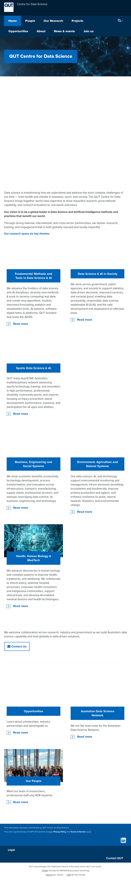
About (41, 31)
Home (12, 21)
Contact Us (17, 646)
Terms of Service (78, 832)
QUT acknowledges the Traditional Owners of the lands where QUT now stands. (65, 867)
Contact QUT (114, 858)
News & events (64, 31)
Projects (77, 21)
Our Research (53, 21)
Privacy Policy (59, 832)
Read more (20, 324)
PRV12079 (64, 871)
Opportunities (18, 31)
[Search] (120, 21)
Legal (11, 850)
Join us (88, 31)
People (30, 21)
